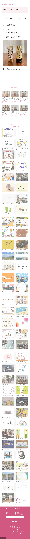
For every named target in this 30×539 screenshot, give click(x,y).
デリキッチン (5, 25)
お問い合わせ (15, 517)
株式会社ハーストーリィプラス (15, 522)
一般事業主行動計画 (18, 513)
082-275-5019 (12, 527)
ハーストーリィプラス (5, 1)
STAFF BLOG (17, 509)
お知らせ (7, 512)
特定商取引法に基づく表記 (19, 514)
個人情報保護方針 (17, 512)
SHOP (7, 513)
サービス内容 (8, 509)
